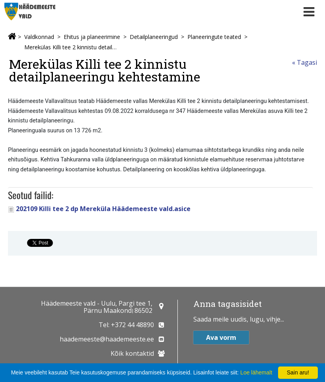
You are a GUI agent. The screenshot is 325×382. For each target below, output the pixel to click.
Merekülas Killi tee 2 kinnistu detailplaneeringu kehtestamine (70, 47)
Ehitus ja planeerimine (92, 37)
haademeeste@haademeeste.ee (107, 339)
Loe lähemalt (256, 372)
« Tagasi (304, 62)
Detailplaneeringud (154, 37)
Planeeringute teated (214, 37)
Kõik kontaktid (132, 353)
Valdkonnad (39, 37)
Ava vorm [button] (221, 337)
